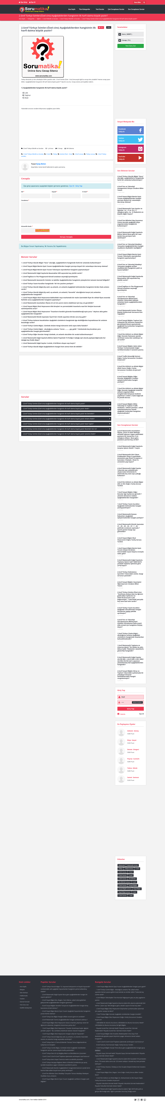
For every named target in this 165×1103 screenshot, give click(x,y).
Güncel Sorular (25, 1002)
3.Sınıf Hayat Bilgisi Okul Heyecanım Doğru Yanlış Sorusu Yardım (129, 540)
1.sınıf (130, 895)
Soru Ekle (137, 2)
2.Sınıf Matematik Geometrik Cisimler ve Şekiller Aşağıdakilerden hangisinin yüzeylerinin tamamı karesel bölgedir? (65, 280)
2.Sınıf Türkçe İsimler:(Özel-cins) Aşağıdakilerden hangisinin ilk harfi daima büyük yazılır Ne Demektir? (58, 414)
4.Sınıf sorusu (123, 872)
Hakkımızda (24, 996)
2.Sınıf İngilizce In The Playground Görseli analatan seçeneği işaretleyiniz (49, 277)
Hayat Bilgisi (137, 889)
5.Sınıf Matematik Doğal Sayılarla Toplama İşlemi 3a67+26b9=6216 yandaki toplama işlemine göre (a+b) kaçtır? (129, 562)
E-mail (85, 192)
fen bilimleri (132, 878)
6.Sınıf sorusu (123, 895)
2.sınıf (130, 875)
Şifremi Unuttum (137, 702)
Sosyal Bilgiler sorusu (125, 889)
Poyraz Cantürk (133, 759)
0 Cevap (58, 148)
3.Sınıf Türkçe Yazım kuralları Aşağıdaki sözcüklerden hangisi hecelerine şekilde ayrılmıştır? (129, 610)
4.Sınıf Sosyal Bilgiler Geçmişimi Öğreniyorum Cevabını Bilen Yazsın (129, 584)
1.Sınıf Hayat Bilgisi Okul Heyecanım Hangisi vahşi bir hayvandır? (63, 1034)
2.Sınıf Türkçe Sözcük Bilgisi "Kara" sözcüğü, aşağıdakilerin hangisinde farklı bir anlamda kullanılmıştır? (61, 263)
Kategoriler (31, 19)
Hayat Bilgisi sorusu (124, 892)
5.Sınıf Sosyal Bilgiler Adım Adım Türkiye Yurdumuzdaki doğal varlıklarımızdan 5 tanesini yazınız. (130, 348)
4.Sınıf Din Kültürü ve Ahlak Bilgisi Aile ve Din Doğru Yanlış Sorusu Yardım (130, 484)
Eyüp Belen (41, 164)
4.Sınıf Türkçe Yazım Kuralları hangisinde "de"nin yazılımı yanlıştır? (47, 283)
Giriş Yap (78, 186)
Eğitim (39, 19)
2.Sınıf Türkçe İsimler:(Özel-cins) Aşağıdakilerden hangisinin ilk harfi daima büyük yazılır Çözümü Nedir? (59, 434)
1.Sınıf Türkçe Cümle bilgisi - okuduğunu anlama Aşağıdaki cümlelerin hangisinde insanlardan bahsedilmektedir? (130, 636)
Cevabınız (25, 200)
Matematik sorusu (132, 865)
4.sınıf (137, 868)
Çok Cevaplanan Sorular (116, 9)
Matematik (122, 865)
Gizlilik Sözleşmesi (26, 1008)
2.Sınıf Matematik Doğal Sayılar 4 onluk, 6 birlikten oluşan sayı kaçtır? (48, 343)
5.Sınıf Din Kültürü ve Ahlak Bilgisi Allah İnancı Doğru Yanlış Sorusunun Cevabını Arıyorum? (130, 368)
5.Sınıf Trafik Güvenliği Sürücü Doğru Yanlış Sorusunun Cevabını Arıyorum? (129, 358)
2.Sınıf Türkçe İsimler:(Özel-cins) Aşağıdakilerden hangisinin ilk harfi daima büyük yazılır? (109, 19)
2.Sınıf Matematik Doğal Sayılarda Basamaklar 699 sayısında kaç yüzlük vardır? (51, 273)
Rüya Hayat (131, 740)
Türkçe (55, 154)
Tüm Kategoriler (85, 9)
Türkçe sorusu (90, 154)
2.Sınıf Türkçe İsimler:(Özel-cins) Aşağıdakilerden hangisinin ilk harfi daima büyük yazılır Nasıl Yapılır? (58, 424)
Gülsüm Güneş (133, 731)
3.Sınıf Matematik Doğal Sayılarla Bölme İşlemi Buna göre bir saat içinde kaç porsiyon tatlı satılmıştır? (129, 235)
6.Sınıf (134, 892)
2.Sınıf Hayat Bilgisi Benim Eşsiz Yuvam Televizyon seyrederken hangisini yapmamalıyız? (55, 270)
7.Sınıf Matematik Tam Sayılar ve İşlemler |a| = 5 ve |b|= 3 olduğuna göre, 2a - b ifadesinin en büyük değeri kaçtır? (130, 211)
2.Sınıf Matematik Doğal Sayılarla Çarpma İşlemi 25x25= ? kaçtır (129, 447)
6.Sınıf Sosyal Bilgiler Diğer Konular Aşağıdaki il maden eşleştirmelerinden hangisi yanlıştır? (127, 379)
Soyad (54, 192)
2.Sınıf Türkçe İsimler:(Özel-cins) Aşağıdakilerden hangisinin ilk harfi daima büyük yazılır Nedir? (56, 408)
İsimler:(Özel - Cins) (66, 154)
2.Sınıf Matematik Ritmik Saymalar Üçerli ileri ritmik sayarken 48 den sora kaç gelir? (53, 317)
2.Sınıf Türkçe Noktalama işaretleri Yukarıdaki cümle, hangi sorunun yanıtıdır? (130, 574)
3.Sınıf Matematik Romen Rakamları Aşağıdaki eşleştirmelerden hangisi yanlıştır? (130, 516)
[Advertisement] (89, 50)
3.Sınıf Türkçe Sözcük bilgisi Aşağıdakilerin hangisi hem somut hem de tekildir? (51, 347)
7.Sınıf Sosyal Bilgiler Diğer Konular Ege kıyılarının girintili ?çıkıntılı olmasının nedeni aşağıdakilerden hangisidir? (129, 495)
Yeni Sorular (100, 9)
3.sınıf (134, 882)
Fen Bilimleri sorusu (124, 882)
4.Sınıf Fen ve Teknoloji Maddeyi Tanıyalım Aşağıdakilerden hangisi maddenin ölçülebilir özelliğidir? (130, 246)
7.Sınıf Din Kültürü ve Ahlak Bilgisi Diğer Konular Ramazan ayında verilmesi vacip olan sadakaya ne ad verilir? (130, 337)
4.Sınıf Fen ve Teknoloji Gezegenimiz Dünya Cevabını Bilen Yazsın (130, 188)
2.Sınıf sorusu (79, 154)
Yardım (22, 999)
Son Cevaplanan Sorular (136, 9)
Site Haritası (24, 993)
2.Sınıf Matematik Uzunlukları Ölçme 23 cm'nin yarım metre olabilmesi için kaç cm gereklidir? (57, 303)
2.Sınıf (48, 154)
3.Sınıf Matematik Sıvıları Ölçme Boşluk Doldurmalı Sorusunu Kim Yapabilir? (129, 312)
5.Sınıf (131, 872)
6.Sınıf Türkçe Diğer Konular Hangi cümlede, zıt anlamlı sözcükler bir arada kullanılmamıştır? (57, 334)
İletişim (22, 990)
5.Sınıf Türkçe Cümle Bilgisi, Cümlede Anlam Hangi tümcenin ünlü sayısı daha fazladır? (54, 326)
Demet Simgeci (133, 749)
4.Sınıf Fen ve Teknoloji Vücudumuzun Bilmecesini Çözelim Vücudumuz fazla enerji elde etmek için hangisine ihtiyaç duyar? (129, 623)
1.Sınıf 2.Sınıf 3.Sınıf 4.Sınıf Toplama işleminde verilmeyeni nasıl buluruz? (65, 1056)
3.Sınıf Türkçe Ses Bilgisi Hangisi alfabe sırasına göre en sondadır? (63, 1017)
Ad (22, 192)
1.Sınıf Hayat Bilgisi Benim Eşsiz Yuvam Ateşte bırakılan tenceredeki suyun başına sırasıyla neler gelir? (130, 551)
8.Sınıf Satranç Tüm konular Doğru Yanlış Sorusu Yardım (114, 1045)
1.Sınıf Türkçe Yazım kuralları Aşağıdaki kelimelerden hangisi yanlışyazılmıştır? (129, 506)
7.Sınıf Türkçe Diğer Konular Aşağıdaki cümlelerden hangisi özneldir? (118, 1014)
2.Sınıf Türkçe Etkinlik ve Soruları (70, 19)
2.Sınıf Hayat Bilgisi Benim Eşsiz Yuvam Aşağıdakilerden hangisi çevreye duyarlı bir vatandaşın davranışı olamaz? (64, 266)
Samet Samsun (133, 777)
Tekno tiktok (132, 768)
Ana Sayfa (71, 9)
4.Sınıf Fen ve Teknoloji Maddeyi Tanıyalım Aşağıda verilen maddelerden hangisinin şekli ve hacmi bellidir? (129, 267)
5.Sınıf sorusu (123, 875)
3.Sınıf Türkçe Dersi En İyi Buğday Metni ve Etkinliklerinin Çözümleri (64, 1053)
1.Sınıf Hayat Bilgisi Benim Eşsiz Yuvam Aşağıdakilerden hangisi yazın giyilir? (121, 987)
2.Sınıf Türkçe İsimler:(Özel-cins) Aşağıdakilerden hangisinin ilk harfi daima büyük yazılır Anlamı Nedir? (59, 419)
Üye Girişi (23, 2)
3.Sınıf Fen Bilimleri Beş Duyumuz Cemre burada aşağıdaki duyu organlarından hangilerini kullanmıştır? (130, 223)
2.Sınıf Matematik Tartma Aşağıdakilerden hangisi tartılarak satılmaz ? (65, 1020)
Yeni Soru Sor (130, 46)
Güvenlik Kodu (27, 226)
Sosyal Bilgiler (133, 885)
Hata (108, 27)
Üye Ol (32, 2)
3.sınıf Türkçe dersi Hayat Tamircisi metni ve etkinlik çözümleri (62, 1059)
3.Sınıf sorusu (123, 885)
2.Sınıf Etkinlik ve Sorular (50, 19)
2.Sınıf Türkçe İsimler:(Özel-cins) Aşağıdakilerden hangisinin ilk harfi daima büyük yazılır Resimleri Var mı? (60, 429)
